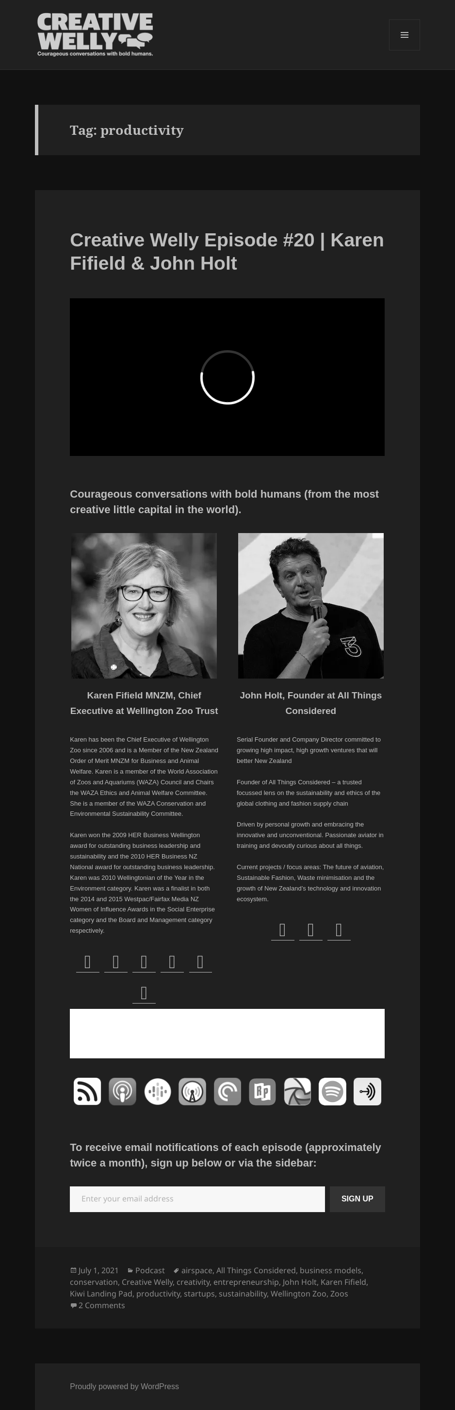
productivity (158, 1293)
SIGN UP (357, 1199)
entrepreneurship (246, 1282)
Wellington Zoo (298, 1293)
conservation (94, 1282)
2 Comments (102, 1305)
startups (199, 1293)
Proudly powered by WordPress (124, 1386)
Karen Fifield (343, 1282)
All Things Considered (256, 1270)
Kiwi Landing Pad (101, 1293)
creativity (193, 1282)
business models (330, 1270)
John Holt (300, 1282)
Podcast (150, 1270)
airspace (196, 1270)
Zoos (339, 1293)
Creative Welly (147, 1282)
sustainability (243, 1293)
